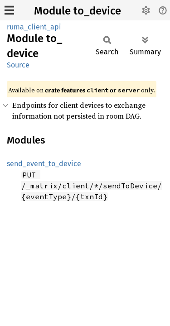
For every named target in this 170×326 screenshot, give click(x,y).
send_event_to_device (44, 163)
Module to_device (77, 11)
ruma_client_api (34, 27)
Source (18, 65)
